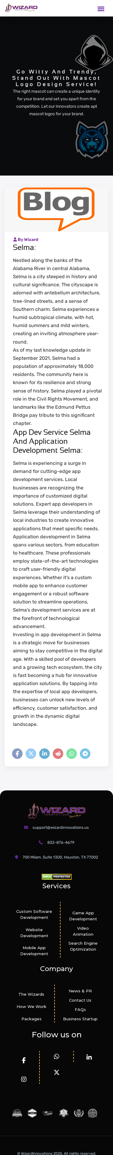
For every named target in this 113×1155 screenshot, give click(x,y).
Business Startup (80, 1018)
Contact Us (80, 1000)
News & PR (80, 990)
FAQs (80, 1009)
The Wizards (31, 994)
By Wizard (25, 239)
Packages (31, 1018)
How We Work (31, 1006)
